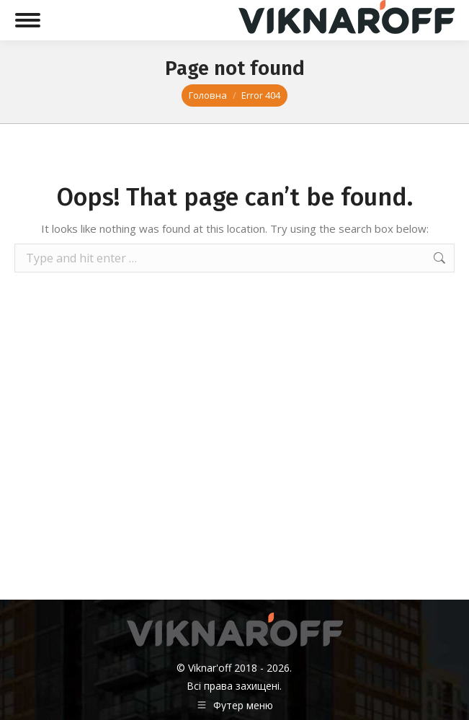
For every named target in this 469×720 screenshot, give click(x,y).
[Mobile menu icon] (27, 20)
